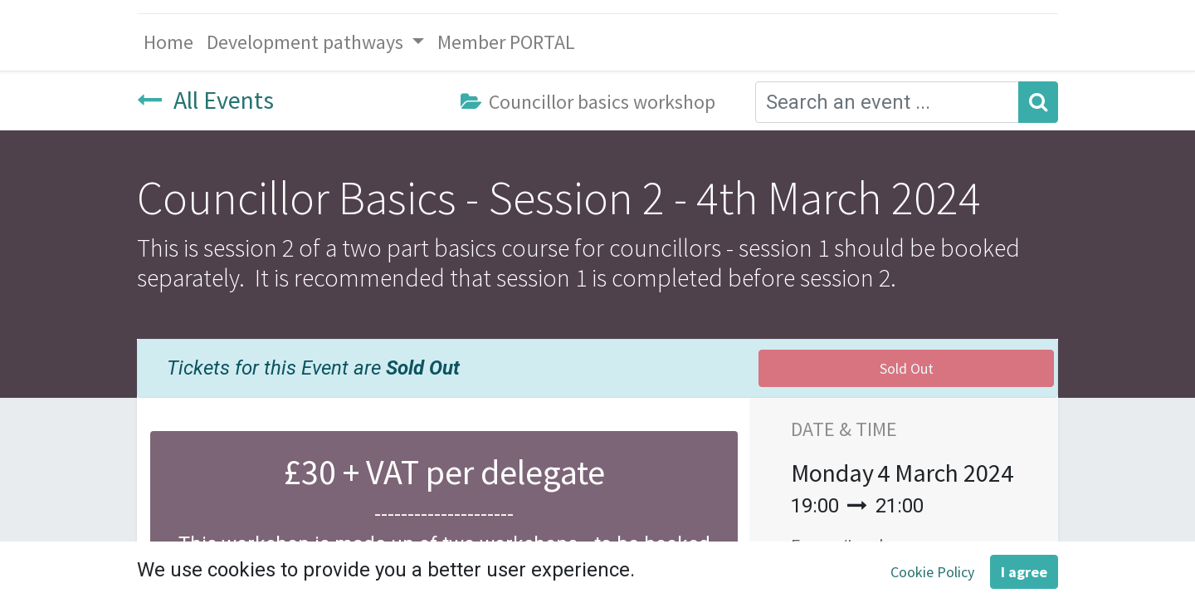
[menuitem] (168, 42)
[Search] (1038, 102)
